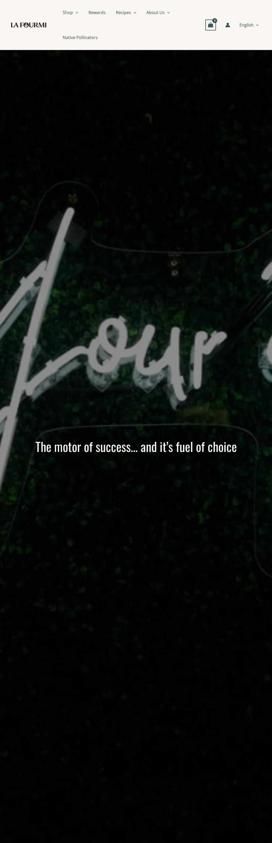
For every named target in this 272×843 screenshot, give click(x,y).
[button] (75, 12)
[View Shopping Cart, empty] (210, 25)
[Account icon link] (227, 25)
